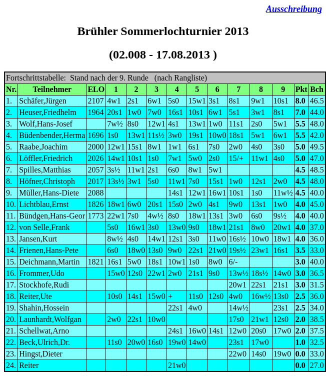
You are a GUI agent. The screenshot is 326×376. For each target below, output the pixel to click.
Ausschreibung (294, 9)
